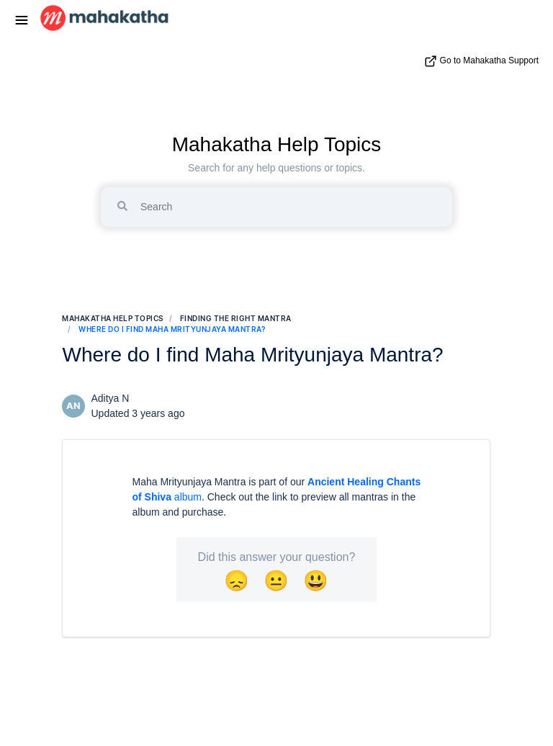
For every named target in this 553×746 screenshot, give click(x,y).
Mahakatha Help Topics (277, 144)
